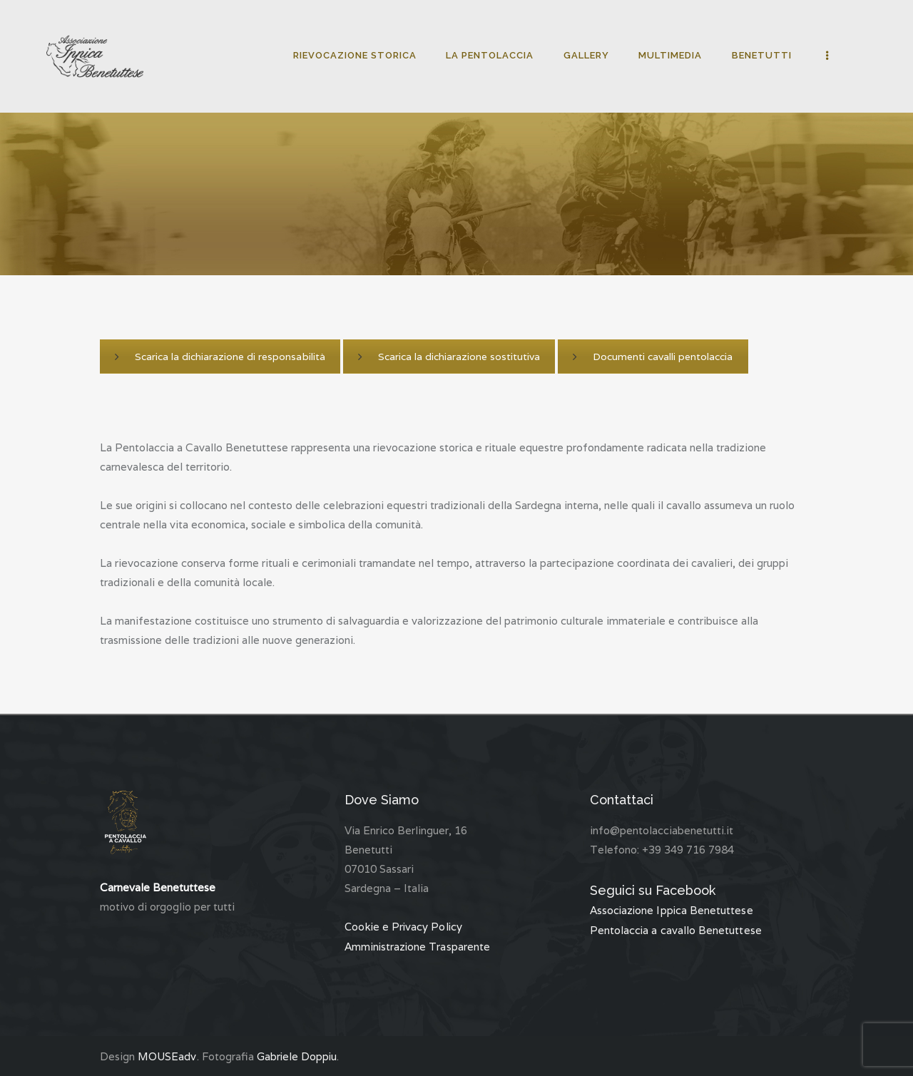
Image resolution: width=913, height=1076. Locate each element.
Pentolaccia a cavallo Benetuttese (675, 929)
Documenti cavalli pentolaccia (652, 356)
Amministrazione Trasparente (418, 946)
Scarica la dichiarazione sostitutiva (448, 356)
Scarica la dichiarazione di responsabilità (220, 356)
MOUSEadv (167, 1055)
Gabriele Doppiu (296, 1055)
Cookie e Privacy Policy (404, 926)
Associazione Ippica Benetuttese (672, 910)
